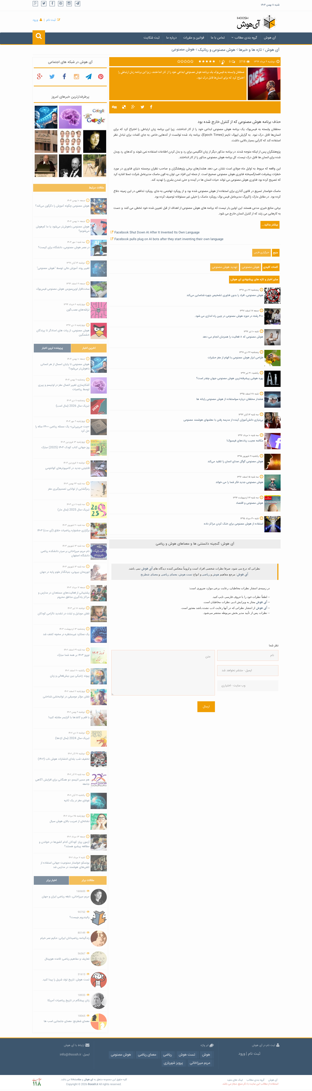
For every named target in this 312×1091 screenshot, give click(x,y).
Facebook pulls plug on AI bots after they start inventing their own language (168, 239)
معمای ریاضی (169, 574)
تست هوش (186, 574)
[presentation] (235, 711)
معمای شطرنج (149, 574)
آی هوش (270, 37)
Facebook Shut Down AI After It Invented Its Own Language (157, 232)
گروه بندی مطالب (244, 37)
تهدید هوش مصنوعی (224, 267)
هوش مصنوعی (183, 50)
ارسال (206, 706)
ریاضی (206, 574)
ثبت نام (51, 20)
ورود (35, 20)
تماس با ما (218, 37)
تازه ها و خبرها (250, 50)
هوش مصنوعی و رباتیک (216, 50)
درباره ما (171, 37)
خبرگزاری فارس (261, 253)
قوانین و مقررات (193, 37)
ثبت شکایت (151, 37)
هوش (216, 574)
